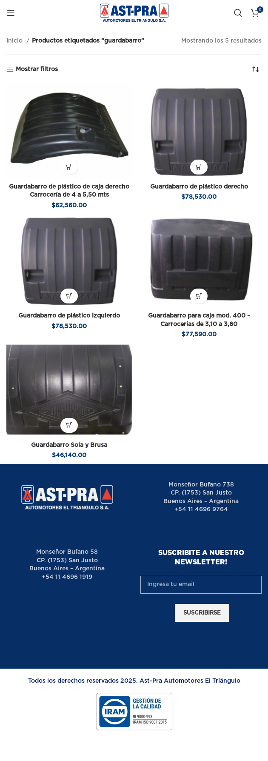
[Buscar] (238, 12)
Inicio (15, 41)
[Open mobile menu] (10, 12)
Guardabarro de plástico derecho (199, 187)
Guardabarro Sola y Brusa (69, 445)
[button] (69, 167)
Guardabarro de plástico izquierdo (69, 316)
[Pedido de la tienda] (255, 69)
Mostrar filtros (37, 69)
